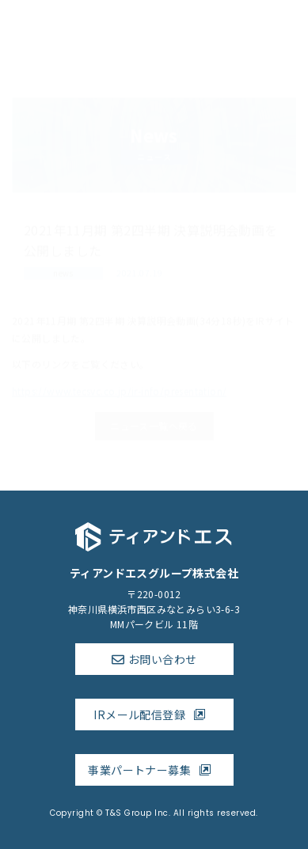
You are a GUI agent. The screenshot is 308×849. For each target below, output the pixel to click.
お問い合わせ (162, 659)
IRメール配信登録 (153, 714)
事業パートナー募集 (153, 770)
